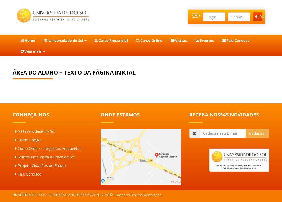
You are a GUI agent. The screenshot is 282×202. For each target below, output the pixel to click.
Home (28, 40)
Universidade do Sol (65, 40)
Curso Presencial (111, 40)
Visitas (179, 40)
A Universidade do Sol (36, 131)
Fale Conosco (236, 40)
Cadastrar (257, 133)
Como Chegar (30, 139)
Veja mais (33, 51)
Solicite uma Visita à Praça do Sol (46, 157)
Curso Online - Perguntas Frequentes (50, 148)
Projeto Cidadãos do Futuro (42, 165)
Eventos (204, 40)
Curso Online (149, 40)
